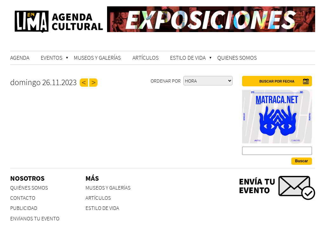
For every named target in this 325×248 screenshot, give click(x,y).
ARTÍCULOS (145, 57)
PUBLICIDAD (23, 208)
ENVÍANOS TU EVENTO (34, 218)
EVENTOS (51, 57)
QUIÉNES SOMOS (29, 187)
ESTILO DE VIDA (188, 57)
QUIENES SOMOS (237, 57)
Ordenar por (166, 80)
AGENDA (19, 57)
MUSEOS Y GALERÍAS (97, 57)
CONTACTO (22, 198)
